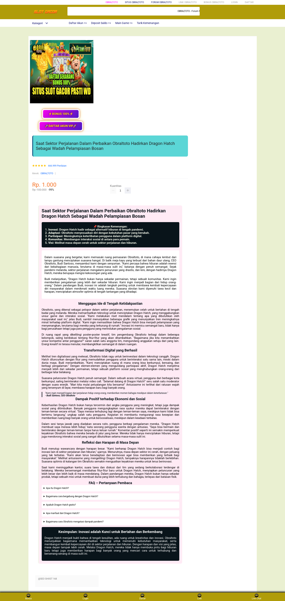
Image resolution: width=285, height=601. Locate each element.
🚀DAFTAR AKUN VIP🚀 (61, 126)
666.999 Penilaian (57, 166)
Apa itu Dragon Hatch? (57, 488)
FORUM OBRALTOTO (161, 2)
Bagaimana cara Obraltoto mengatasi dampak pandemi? (75, 522)
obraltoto (112, 2)
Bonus (28, 597)
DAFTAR (249, 2)
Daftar (142, 597)
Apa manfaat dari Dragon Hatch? (62, 513)
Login (85, 597)
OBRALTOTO (47, 173)
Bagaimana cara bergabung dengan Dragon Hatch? (72, 496)
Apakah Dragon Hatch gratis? (61, 505)
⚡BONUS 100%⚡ (60, 114)
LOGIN (234, 2)
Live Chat (256, 597)
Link (199, 597)
